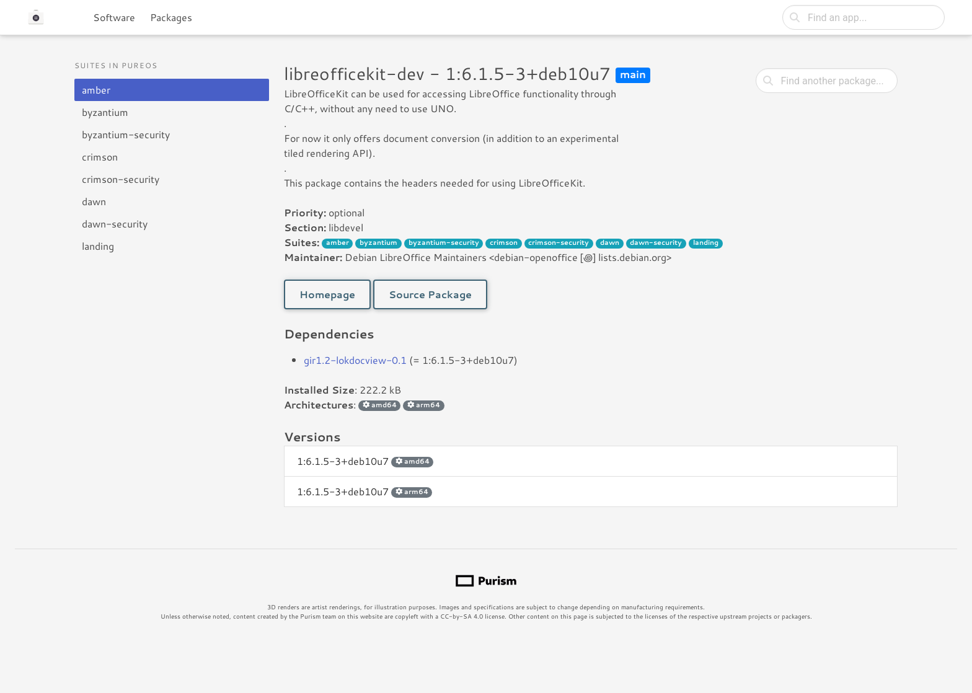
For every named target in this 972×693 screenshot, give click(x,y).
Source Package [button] (430, 294)
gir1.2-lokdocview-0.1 (355, 360)
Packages (171, 17)
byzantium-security (126, 134)
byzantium (105, 112)
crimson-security (120, 179)
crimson (100, 156)
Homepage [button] (327, 294)
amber (96, 89)
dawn (94, 201)
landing (98, 246)
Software (114, 17)
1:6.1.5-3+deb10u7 (365, 461)
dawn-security (115, 223)
